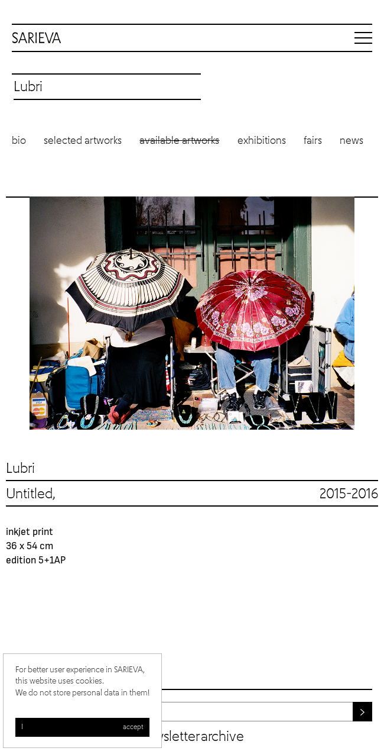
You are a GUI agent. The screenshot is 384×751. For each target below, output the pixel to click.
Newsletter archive (191, 737)
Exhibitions (261, 141)
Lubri (20, 469)
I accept (82, 727)
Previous (18, 312)
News (351, 141)
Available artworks (179, 141)
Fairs (313, 141)
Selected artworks (83, 141)
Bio (19, 141)
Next (366, 312)
